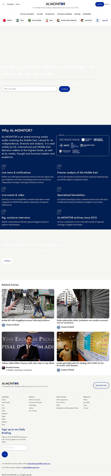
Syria (3, 424)
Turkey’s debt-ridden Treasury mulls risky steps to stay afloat (28, 363)
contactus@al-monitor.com (31, 467)
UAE (3, 408)
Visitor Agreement (62, 400)
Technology (50, 14)
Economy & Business (64, 14)
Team (85, 405)
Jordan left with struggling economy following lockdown (26, 320)
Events (18, 4)
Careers (85, 408)
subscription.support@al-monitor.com (38, 463)
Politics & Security (27, 14)
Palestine (4, 413)
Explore (77, 14)
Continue (7, 261)
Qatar (3, 419)
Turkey (4, 400)
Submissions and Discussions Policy (67, 408)
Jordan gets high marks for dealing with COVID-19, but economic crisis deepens (80, 364)
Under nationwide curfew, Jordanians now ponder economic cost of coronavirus (82, 321)
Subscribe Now (101, 385)
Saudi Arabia (6, 402)
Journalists (86, 402)
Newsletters (10, 4)
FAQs (58, 405)
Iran (3, 405)
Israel (3, 411)
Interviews (87, 14)
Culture (40, 14)
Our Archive (33, 411)
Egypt (3, 416)
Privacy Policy (60, 402)
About (85, 400)
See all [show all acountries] (104, 20)
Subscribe (100, 4)
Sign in (107, 4)
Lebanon (4, 422)
